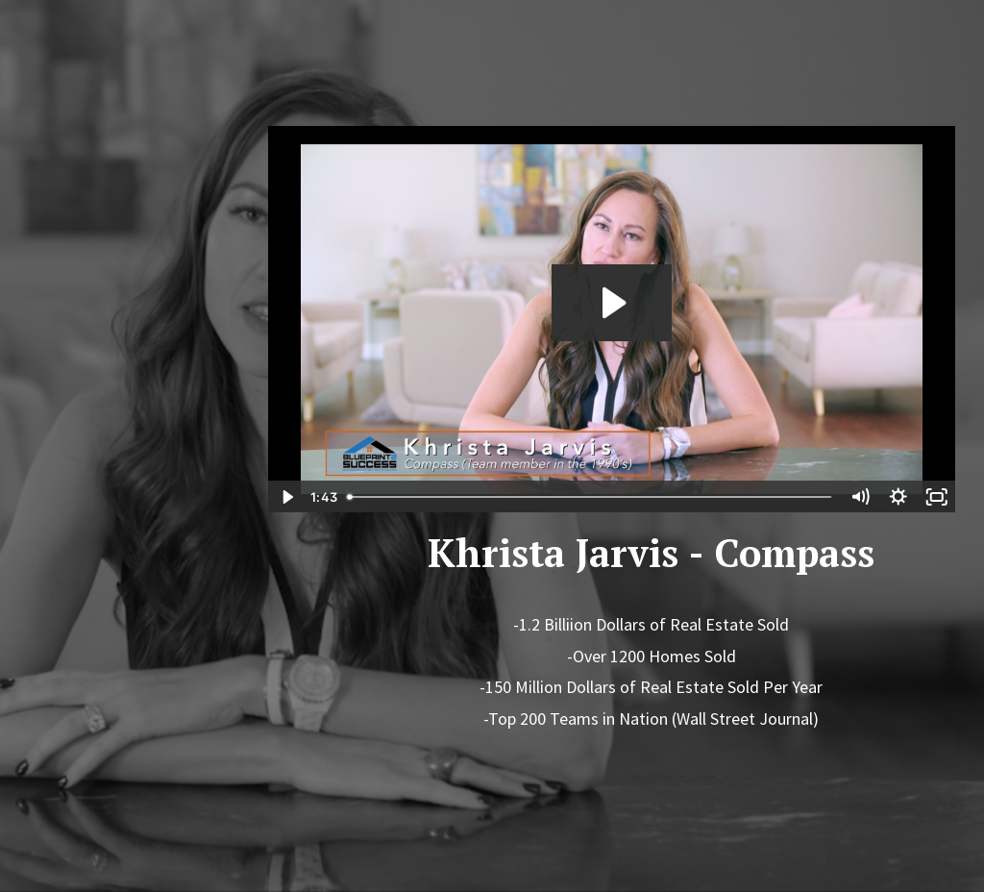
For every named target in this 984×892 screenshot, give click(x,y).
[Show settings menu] (898, 497)
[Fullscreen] (937, 497)
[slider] (590, 497)
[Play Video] (286, 497)
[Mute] (860, 497)
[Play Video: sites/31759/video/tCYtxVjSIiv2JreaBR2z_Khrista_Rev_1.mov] (612, 302)
